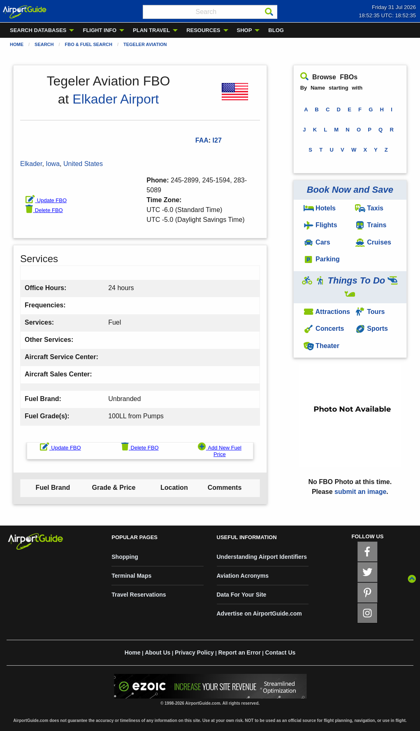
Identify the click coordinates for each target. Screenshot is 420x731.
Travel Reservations (138, 594)
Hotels (320, 208)
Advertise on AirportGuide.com (259, 613)
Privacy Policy (194, 652)
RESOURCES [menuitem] (203, 30)
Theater (321, 345)
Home (16, 44)
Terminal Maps (131, 575)
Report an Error (239, 652)
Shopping (124, 556)
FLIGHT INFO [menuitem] (99, 30)
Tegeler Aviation (145, 44)
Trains (371, 224)
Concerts (324, 328)
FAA (202, 140)
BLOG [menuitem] (276, 30)
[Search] (269, 12)
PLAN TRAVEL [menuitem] (151, 30)
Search (44, 44)
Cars (317, 242)
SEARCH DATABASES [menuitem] (38, 30)
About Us (157, 652)
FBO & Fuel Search (88, 44)
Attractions (327, 311)
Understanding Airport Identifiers (262, 556)
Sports (371, 328)
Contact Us (280, 652)
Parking (322, 259)
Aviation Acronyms (243, 575)
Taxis (369, 208)
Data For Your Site (242, 594)
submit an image (360, 491)
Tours (370, 311)
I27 (217, 140)
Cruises (373, 242)
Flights (320, 224)
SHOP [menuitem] (244, 30)
